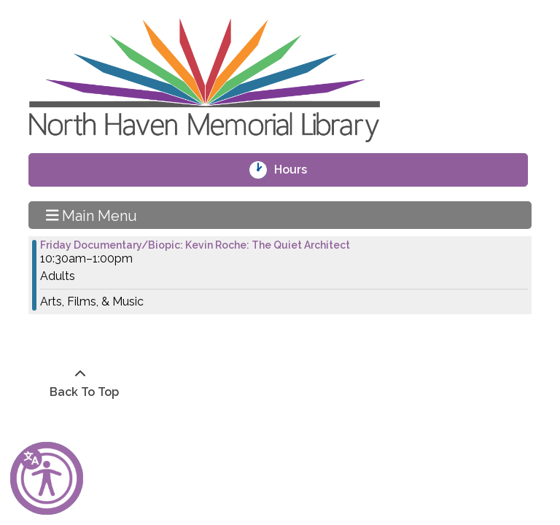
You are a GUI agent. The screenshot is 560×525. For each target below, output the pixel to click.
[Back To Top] (80, 383)
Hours (300, 170)
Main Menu (92, 215)
